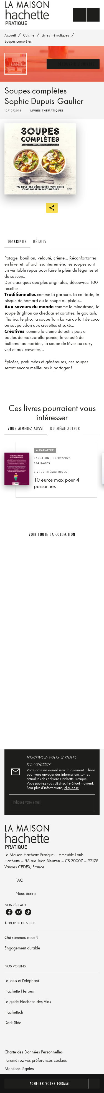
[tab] (17, 241)
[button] (73, 64)
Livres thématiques (55, 35)
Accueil (10, 35)
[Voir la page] (52, 642)
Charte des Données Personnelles (33, 1052)
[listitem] (9, 912)
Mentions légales (19, 1068)
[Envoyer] (88, 802)
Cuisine (28, 35)
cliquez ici (71, 787)
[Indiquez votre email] (45, 802)
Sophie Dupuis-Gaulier (43, 101)
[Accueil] (27, 13)
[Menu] (86, 15)
